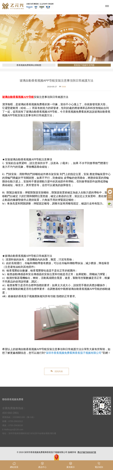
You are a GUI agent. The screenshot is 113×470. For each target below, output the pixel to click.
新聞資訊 (56, 42)
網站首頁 (45, 42)
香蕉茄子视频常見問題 (74, 42)
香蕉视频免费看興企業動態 (28, 65)
